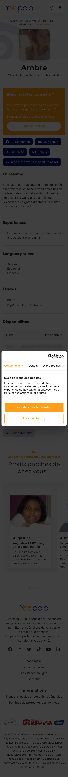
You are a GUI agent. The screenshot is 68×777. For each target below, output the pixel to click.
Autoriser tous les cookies (34, 407)
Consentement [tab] (13, 365)
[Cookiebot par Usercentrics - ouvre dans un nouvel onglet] (48, 356)
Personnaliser (34, 418)
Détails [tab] (33, 365)
